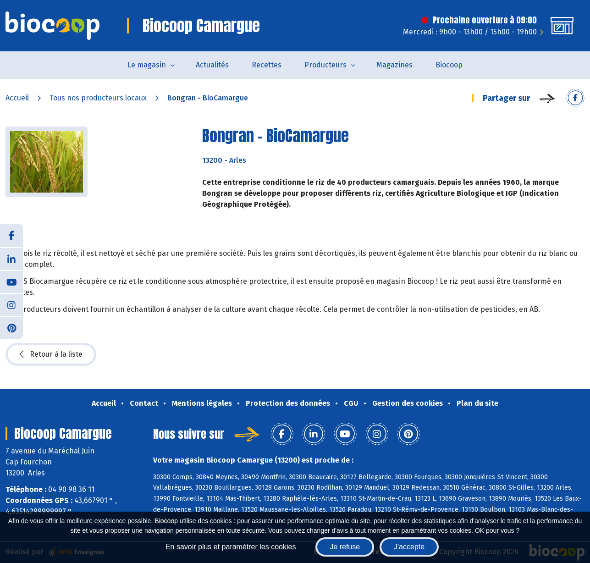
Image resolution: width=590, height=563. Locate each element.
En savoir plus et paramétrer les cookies (230, 547)
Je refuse (345, 547)
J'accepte (409, 547)
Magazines (394, 65)
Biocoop (449, 65)
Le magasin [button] (146, 65)
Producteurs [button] (325, 65)
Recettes (266, 65)
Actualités (212, 65)
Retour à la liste (51, 354)
